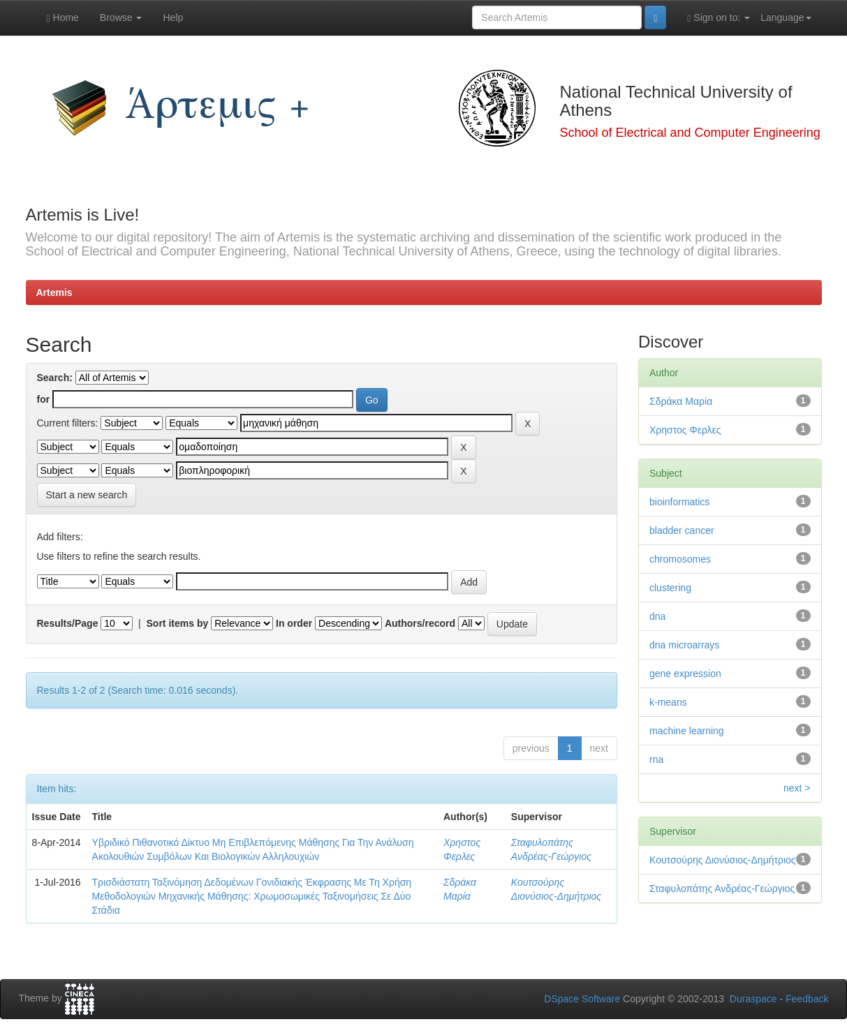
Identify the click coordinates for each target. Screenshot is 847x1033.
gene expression (685, 673)
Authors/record (420, 623)
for (43, 399)
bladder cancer (681, 530)
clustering (670, 587)
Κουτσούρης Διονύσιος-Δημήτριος (722, 859)
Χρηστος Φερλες (685, 430)
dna (657, 616)
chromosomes (680, 559)
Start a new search (87, 494)
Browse (121, 17)
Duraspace (753, 998)
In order (294, 623)
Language (785, 17)
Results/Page (67, 623)
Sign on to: (718, 18)
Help (173, 17)
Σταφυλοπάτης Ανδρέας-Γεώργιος (722, 888)
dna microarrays (684, 645)
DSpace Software (582, 998)
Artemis (54, 292)
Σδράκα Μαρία (680, 401)
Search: (55, 377)
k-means (668, 702)
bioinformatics (679, 501)
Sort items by (178, 623)
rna (656, 759)
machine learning (686, 730)
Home (63, 18)
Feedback (807, 998)
